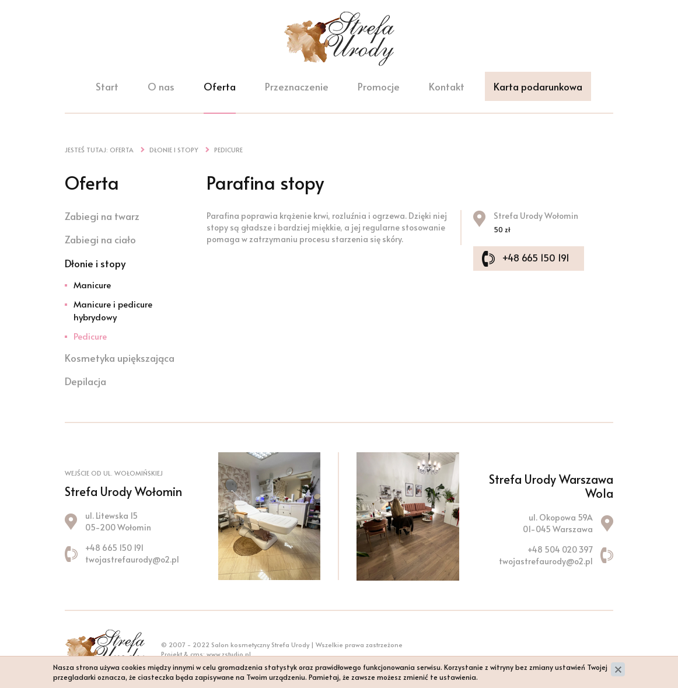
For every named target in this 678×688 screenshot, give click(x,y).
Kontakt (446, 86)
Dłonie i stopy (95, 263)
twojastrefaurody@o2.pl (132, 559)
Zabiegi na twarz (102, 216)
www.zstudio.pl (229, 653)
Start (107, 86)
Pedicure (90, 336)
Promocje (379, 86)
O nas (161, 86)
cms (196, 653)
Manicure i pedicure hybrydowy (113, 310)
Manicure (92, 284)
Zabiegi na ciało (100, 239)
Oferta (220, 86)
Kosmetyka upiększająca (119, 358)
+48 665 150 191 (535, 257)
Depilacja (85, 381)
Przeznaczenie (296, 86)
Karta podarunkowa (538, 86)
